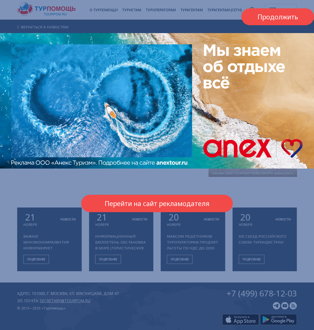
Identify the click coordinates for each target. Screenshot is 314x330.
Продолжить (277, 16)
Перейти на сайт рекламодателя (157, 203)
